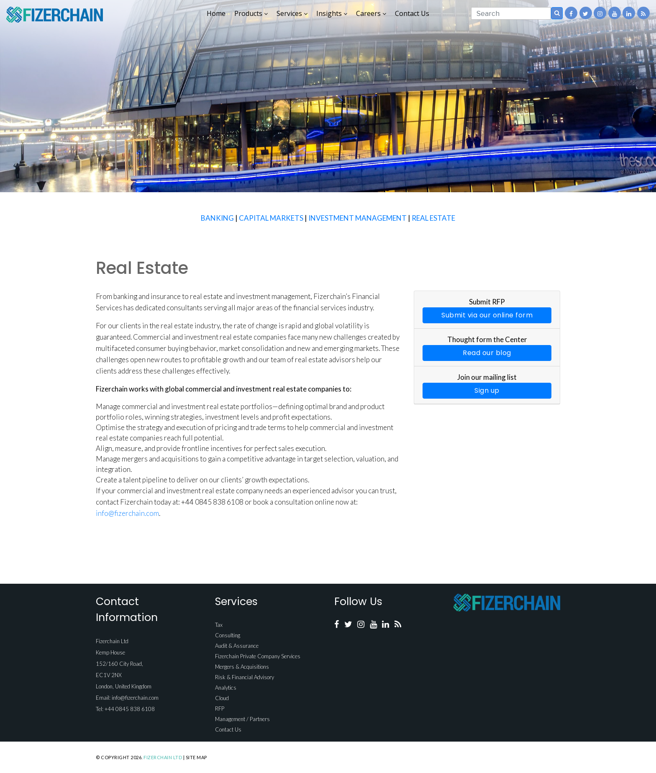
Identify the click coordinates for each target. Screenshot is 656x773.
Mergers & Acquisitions (242, 666)
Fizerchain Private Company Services (257, 656)
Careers (371, 13)
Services (292, 13)
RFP (219, 708)
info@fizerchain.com (127, 513)
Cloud (222, 698)
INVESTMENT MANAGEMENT (357, 218)
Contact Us (412, 13)
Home (216, 13)
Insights (331, 13)
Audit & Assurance (237, 645)
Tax (219, 624)
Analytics (225, 687)
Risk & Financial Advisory (244, 677)
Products (251, 13)
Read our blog (487, 353)
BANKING (217, 218)
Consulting (227, 635)
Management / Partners (242, 719)
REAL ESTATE (433, 218)
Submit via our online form (487, 315)
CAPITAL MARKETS (271, 218)
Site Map (196, 757)
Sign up (487, 390)
